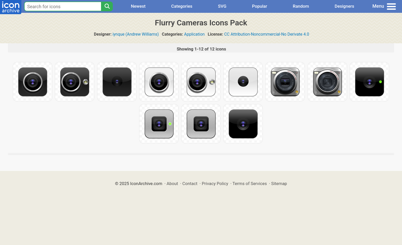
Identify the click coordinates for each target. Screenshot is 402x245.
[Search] (107, 6)
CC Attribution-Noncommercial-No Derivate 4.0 (266, 34)
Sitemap (279, 183)
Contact (189, 183)
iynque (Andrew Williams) (136, 34)
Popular (259, 6)
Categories (182, 6)
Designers (344, 6)
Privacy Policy (215, 183)
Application (194, 34)
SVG (222, 6)
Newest (138, 6)
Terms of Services (250, 183)
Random (301, 6)
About (172, 183)
